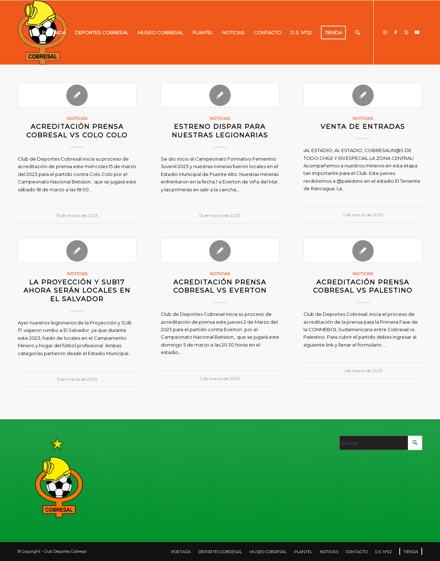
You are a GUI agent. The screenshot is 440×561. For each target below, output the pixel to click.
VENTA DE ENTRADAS (363, 126)
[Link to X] (406, 32)
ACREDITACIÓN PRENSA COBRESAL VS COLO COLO (77, 130)
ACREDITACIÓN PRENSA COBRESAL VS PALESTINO (363, 286)
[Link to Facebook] (395, 32)
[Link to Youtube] (416, 32)
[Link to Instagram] (384, 32)
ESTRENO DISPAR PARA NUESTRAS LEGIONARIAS (220, 130)
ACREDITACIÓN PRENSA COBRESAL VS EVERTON (220, 286)
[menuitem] (53, 32)
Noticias (77, 118)
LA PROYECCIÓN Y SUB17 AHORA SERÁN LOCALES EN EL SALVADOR (77, 290)
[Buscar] (357, 32)
